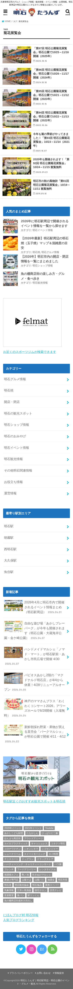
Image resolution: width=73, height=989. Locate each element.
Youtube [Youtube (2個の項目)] (49, 828)
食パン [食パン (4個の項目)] (20, 895)
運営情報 (10, 493)
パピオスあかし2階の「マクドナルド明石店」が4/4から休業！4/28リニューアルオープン (34, 682)
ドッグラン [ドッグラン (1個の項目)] (27, 859)
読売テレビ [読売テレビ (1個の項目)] (56, 890)
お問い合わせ (44, 973)
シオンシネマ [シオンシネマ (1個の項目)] (31, 848)
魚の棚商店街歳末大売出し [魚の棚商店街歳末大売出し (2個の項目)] (18, 900)
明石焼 (36, 252)
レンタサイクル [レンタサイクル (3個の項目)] (47, 869)
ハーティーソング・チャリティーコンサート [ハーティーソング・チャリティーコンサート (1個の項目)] (27, 864)
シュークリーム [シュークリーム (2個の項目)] (12, 854)
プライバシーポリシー (21, 973)
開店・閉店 (12, 402)
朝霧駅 (8, 537)
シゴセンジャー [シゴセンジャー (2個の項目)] (50, 848)
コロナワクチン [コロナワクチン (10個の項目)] (12, 848)
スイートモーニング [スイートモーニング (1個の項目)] (34, 854)
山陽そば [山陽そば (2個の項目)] (26, 879)
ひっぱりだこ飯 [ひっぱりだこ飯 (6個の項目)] (50, 833)
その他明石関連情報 (18, 470)
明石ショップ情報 (43, 265)
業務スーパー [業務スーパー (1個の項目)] (52, 885)
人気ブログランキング (18, 920)
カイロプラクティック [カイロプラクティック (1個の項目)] (16, 843)
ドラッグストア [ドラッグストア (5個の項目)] (45, 859)
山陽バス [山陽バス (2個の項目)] (39, 879)
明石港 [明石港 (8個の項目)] (7, 885)
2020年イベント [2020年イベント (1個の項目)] (12, 828)
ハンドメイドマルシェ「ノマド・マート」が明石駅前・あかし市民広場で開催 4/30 (34, 656)
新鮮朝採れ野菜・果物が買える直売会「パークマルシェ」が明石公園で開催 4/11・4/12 (35, 734)
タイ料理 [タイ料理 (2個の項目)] (53, 854)
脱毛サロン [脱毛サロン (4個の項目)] (40, 890)
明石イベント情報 (43, 230)
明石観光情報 (40, 282)
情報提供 (59, 973)
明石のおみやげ (15, 436)
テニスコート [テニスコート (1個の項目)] (11, 859)
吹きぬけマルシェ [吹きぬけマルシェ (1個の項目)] (41, 874)
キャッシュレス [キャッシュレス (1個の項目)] (39, 843)
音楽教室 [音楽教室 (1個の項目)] (9, 895)
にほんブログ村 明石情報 (20, 915)
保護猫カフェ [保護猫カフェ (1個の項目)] (11, 874)
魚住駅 (8, 572)
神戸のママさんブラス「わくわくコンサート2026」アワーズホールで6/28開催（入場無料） (35, 708)
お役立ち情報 (13, 482)
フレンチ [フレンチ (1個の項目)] (9, 869)
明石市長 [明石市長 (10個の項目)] (62, 879)
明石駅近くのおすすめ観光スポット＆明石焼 (34, 801)
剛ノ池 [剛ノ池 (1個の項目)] (25, 874)
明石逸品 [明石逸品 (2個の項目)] (37, 885)
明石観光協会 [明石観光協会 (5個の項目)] (22, 885)
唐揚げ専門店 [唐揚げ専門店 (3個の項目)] (11, 879)
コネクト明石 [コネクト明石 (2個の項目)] (58, 843)
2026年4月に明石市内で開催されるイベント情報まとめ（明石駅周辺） (34, 607)
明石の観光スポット (18, 413)
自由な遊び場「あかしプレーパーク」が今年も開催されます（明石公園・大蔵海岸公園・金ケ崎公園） (34, 630)
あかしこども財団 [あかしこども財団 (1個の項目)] (13, 833)
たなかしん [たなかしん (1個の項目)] (32, 833)
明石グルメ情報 (50, 252)
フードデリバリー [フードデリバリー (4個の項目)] (26, 869)
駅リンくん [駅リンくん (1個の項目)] (33, 895)
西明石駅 (10, 549)
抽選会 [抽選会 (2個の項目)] (51, 879)
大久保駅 (10, 560)
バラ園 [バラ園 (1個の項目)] (58, 864)
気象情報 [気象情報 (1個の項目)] (9, 890)
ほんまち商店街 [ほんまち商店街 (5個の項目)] (12, 838)
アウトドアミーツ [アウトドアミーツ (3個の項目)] (33, 838)
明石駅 (8, 526)
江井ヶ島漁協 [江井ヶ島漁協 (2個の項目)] (24, 890)
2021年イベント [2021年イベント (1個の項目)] (33, 828)
